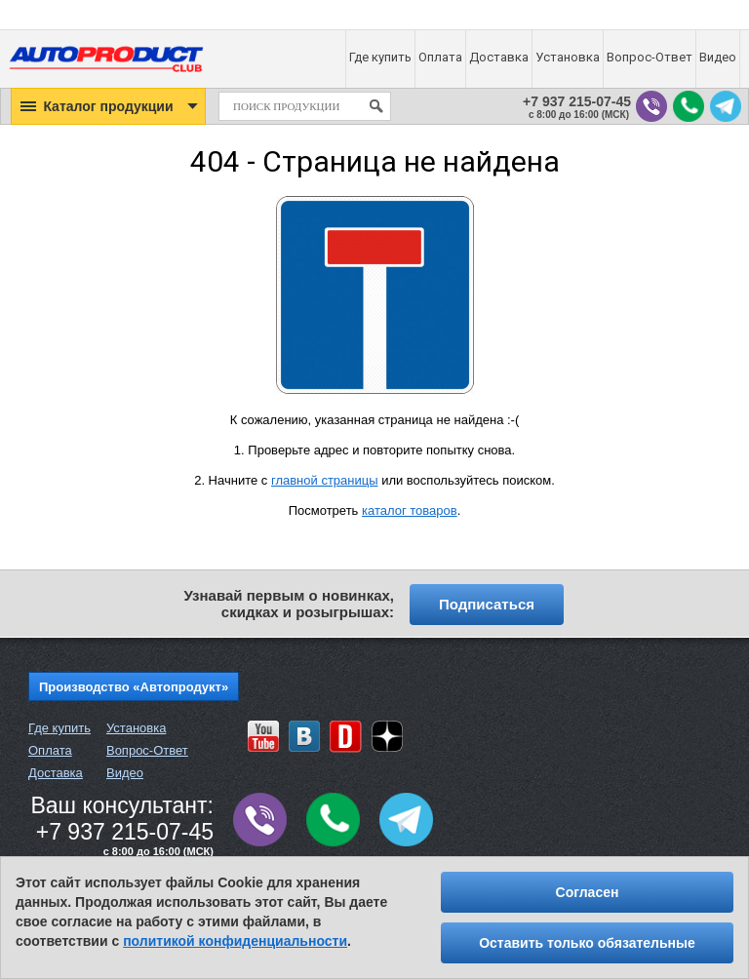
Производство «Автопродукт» (133, 687)
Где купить (59, 728)
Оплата (50, 750)
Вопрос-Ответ (147, 750)
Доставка (55, 772)
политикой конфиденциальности (235, 941)
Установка (136, 728)
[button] (108, 106)
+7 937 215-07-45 (577, 102)
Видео (124, 772)
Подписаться (486, 604)
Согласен (587, 892)
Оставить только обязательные (587, 943)
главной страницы (324, 480)
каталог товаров (409, 510)
